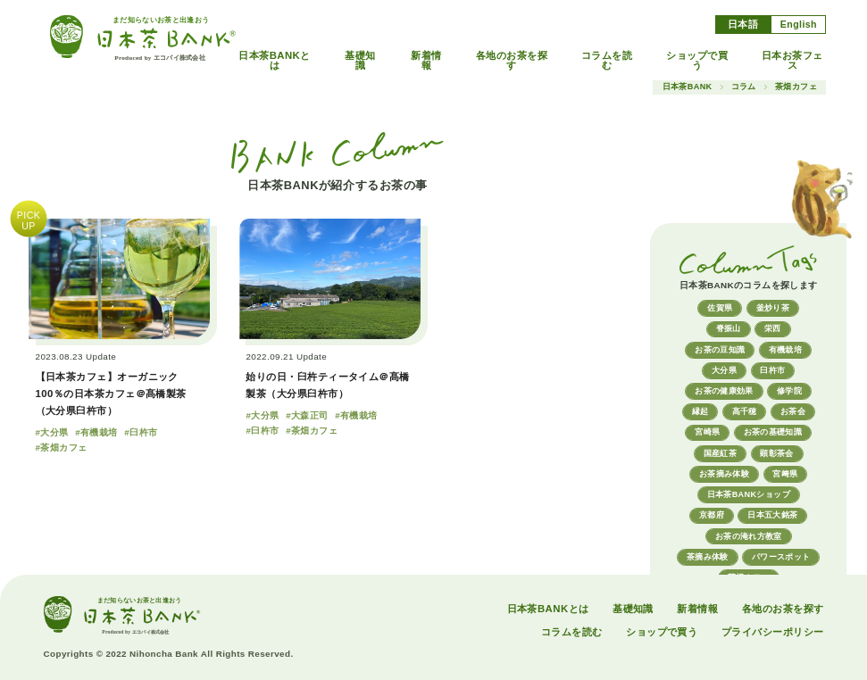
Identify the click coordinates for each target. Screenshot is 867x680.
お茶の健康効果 (724, 390)
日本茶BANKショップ (748, 494)
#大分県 (52, 432)
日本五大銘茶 (772, 514)
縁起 (700, 411)
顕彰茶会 (776, 453)
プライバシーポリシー (772, 631)
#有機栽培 (96, 432)
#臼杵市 (140, 432)
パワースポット (781, 556)
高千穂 (744, 411)
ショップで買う (697, 60)
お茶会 (792, 411)
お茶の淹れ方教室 (748, 536)
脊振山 (728, 328)
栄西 (772, 328)
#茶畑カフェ (62, 447)
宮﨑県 (784, 473)
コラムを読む (606, 60)
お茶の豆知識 (720, 349)
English (798, 24)
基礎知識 (360, 60)
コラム (743, 87)
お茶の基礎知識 (773, 431)
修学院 (789, 390)
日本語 (743, 24)
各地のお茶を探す (511, 60)
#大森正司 (307, 415)
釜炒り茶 (772, 307)
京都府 (711, 514)
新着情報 (426, 60)
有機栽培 (785, 349)
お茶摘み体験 (724, 473)
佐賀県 (719, 307)
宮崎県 (707, 431)
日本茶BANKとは (274, 60)
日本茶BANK (688, 87)
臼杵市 (772, 370)
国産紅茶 (720, 453)
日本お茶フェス (792, 60)
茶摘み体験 (708, 556)
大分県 (724, 370)
